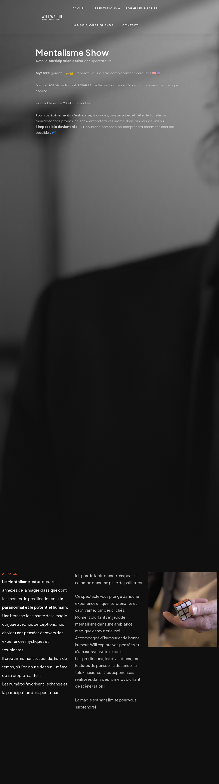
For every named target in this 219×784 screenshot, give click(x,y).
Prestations (106, 8)
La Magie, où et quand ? (93, 25)
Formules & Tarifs (142, 8)
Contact (130, 25)
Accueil (79, 8)
